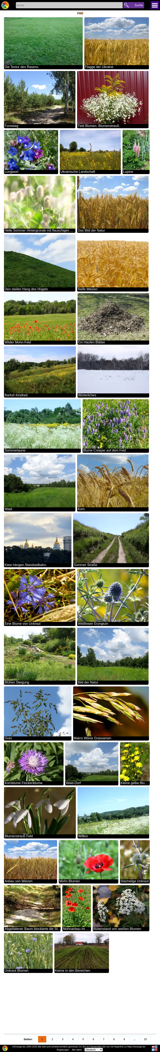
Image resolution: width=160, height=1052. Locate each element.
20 (145, 1039)
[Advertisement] (80, 1004)
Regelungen (63, 1049)
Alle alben (77, 1049)
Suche (139, 5)
